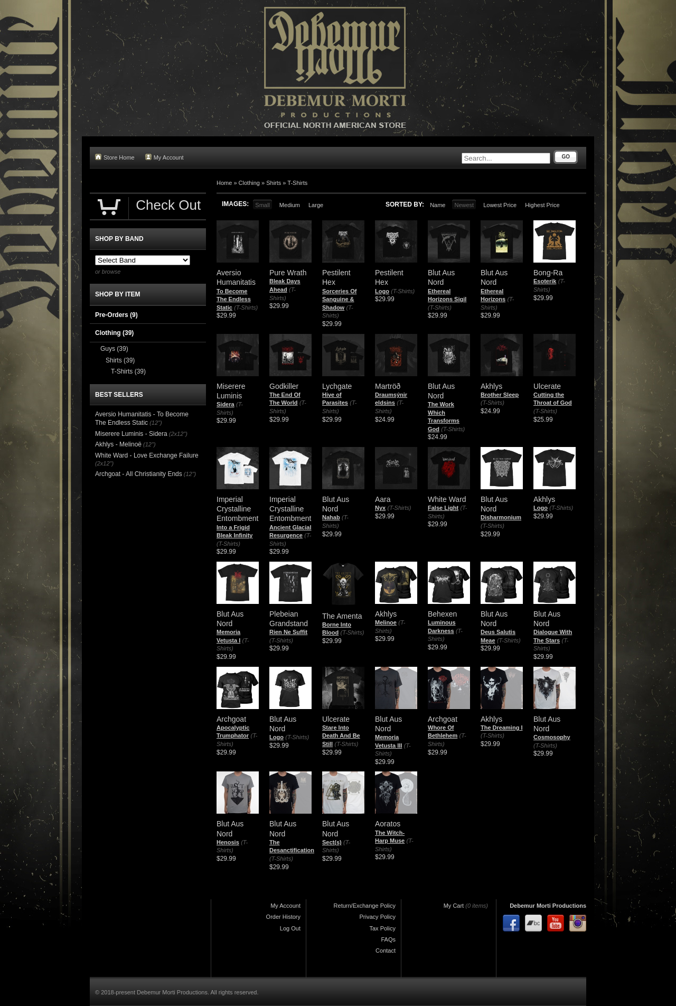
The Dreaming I (501, 727)
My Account (164, 157)
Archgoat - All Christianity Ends (138, 474)
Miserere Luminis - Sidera (131, 433)
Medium (289, 205)
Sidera (225, 404)
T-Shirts (297, 183)
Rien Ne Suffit (288, 632)
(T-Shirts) (246, 307)
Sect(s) (332, 842)
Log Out (290, 928)
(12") (155, 423)
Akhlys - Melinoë (118, 444)
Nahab (331, 517)
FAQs (388, 939)
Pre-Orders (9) (116, 315)
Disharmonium (501, 517)
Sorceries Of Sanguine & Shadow (339, 299)
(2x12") (178, 434)
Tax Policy (382, 928)
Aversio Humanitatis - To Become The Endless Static (142, 418)
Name (437, 205)
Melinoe (386, 622)
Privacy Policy (378, 917)
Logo (382, 291)
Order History (283, 917)
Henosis (228, 842)
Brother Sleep (500, 395)
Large (315, 205)
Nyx (380, 508)
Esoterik (544, 281)
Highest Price (542, 205)
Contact (385, 950)
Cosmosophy (551, 737)
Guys (114, 348)
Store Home (115, 157)
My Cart (454, 905)
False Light (443, 508)
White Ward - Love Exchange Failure (147, 455)
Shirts (273, 183)
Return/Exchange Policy (365, 905)
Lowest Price (500, 205)
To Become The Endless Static (234, 299)
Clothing (249, 183)
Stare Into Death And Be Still (341, 735)
